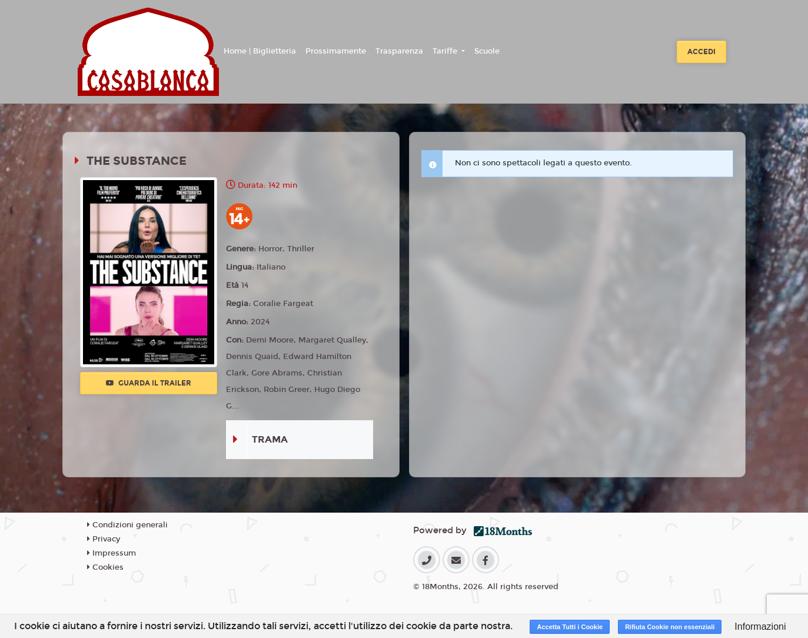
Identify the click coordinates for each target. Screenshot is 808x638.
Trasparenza (399, 51)
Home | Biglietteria (260, 51)
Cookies (105, 567)
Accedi (701, 52)
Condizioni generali (127, 525)
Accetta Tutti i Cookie (570, 626)
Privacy (103, 539)
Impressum (111, 553)
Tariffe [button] (446, 51)
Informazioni (760, 627)
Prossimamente (335, 51)
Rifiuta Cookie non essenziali (669, 626)
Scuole (487, 51)
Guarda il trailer (148, 383)
